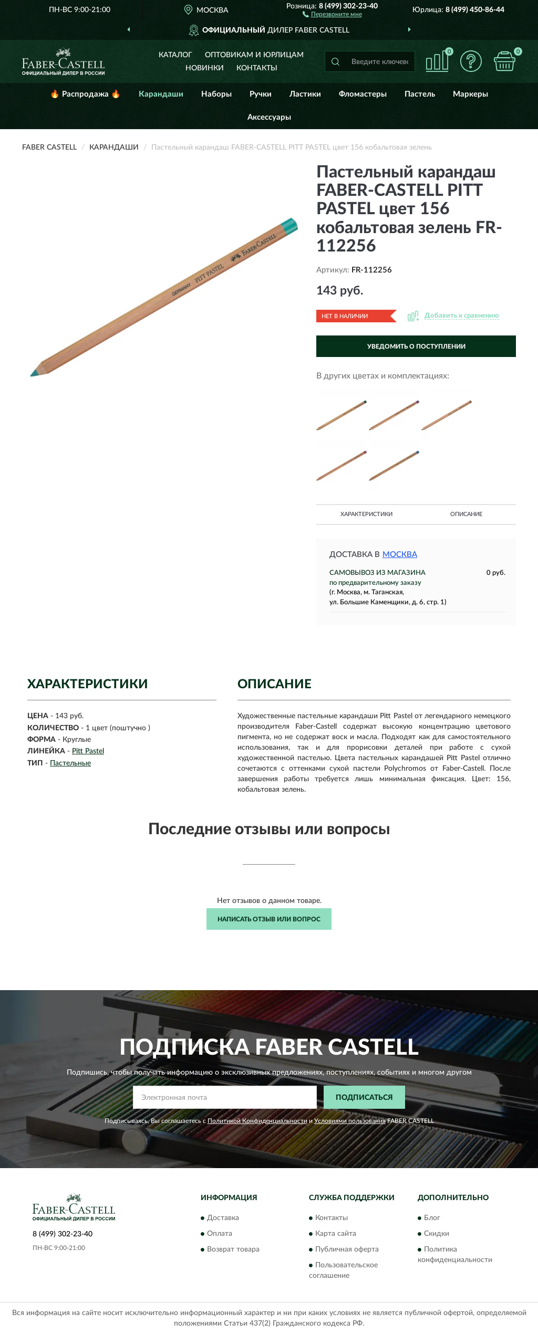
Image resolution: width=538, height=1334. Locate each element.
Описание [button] (466, 514)
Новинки (204, 68)
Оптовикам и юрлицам (254, 55)
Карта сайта (335, 1233)
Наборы (216, 94)
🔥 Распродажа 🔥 (85, 94)
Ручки (261, 94)
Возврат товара (233, 1249)
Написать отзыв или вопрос (269, 919)
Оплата (219, 1233)
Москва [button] (399, 555)
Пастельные (70, 763)
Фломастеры (363, 94)
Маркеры (470, 94)
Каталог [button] (175, 55)
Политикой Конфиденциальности (257, 1121)
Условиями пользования (350, 1121)
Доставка (223, 1218)
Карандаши (161, 94)
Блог (432, 1218)
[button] (332, 13)
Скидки (436, 1233)
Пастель (420, 94)
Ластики (305, 94)
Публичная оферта (347, 1249)
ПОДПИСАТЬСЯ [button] (364, 1097)
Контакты (256, 68)
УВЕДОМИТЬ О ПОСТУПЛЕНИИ (416, 346)
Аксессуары (269, 117)
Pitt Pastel (88, 751)
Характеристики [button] (366, 514)
